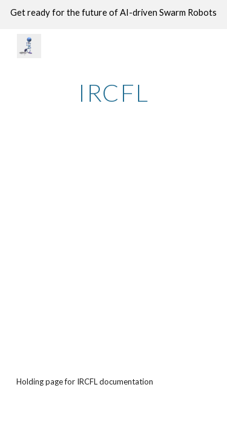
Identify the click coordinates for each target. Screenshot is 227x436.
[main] (114, 92)
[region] (113, 14)
